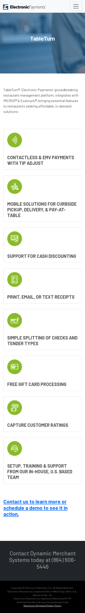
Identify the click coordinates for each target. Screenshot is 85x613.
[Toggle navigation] (76, 6)
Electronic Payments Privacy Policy (42, 605)
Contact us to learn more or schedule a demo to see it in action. (35, 507)
